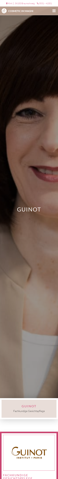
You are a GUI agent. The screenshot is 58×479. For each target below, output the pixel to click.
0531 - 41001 (45, 3)
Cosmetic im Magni (20, 10)
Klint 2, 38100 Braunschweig (21, 3)
